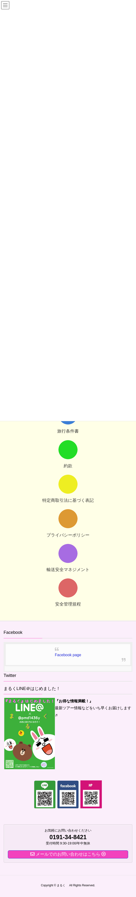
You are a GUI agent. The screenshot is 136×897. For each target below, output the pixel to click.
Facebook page (68, 655)
